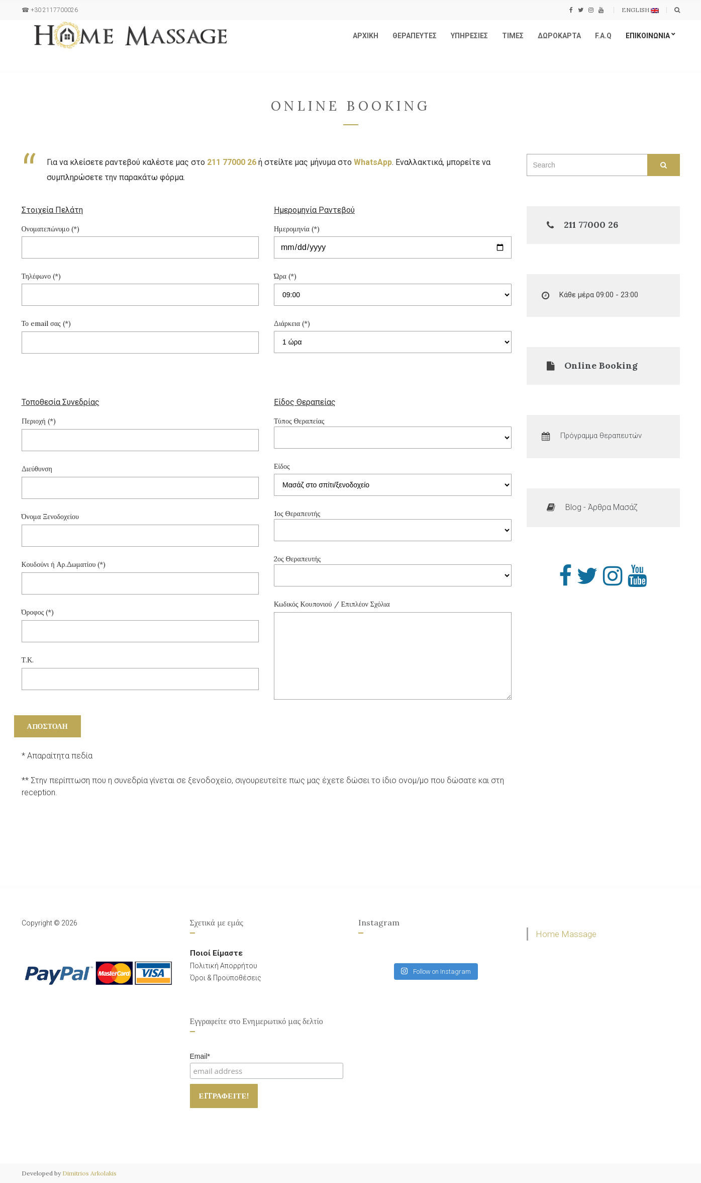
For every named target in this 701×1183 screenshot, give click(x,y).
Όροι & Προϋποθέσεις (225, 978)
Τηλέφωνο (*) (41, 276)
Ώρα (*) (285, 276)
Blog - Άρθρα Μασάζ (601, 507)
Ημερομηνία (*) (297, 228)
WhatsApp (373, 162)
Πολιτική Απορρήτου (223, 966)
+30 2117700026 (54, 10)
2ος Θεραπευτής (393, 570)
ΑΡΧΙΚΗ (365, 36)
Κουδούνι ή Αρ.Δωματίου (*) (140, 574)
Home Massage (566, 934)
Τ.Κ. (140, 669)
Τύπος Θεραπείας (393, 432)
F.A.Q (603, 36)
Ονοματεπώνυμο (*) (51, 228)
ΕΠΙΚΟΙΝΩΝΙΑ (648, 36)
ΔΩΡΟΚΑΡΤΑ (559, 36)
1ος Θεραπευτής (393, 525)
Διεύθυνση (140, 478)
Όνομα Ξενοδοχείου (140, 526)
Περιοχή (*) (140, 430)
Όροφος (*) (140, 622)
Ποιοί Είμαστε (216, 953)
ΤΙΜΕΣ (513, 36)
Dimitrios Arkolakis (89, 1173)
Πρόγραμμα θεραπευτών (601, 435)
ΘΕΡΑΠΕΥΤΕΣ (414, 36)
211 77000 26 (231, 162)
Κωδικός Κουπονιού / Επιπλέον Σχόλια (393, 651)
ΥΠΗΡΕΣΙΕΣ (469, 36)
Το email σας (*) (140, 333)
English (640, 10)
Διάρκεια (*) (292, 323)
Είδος (281, 466)
